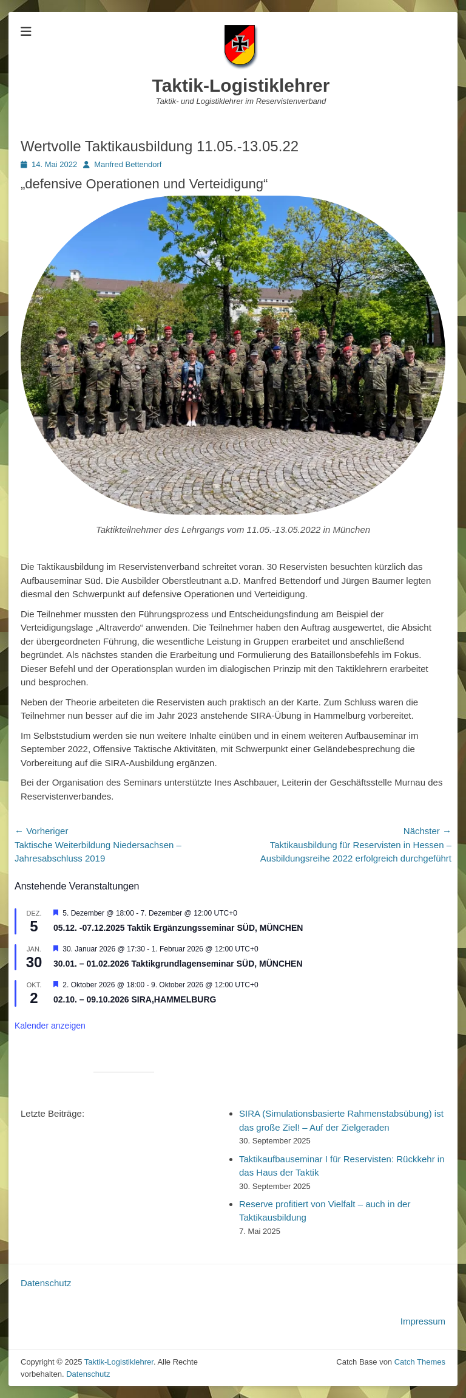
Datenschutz (46, 1283)
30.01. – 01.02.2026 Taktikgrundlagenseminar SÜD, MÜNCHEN (178, 963)
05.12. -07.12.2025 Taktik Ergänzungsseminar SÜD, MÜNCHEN (178, 928)
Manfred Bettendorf (127, 164)
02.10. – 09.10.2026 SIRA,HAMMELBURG (134, 999)
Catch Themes (419, 1361)
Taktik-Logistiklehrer (241, 85)
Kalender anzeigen (50, 1025)
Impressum (422, 1321)
